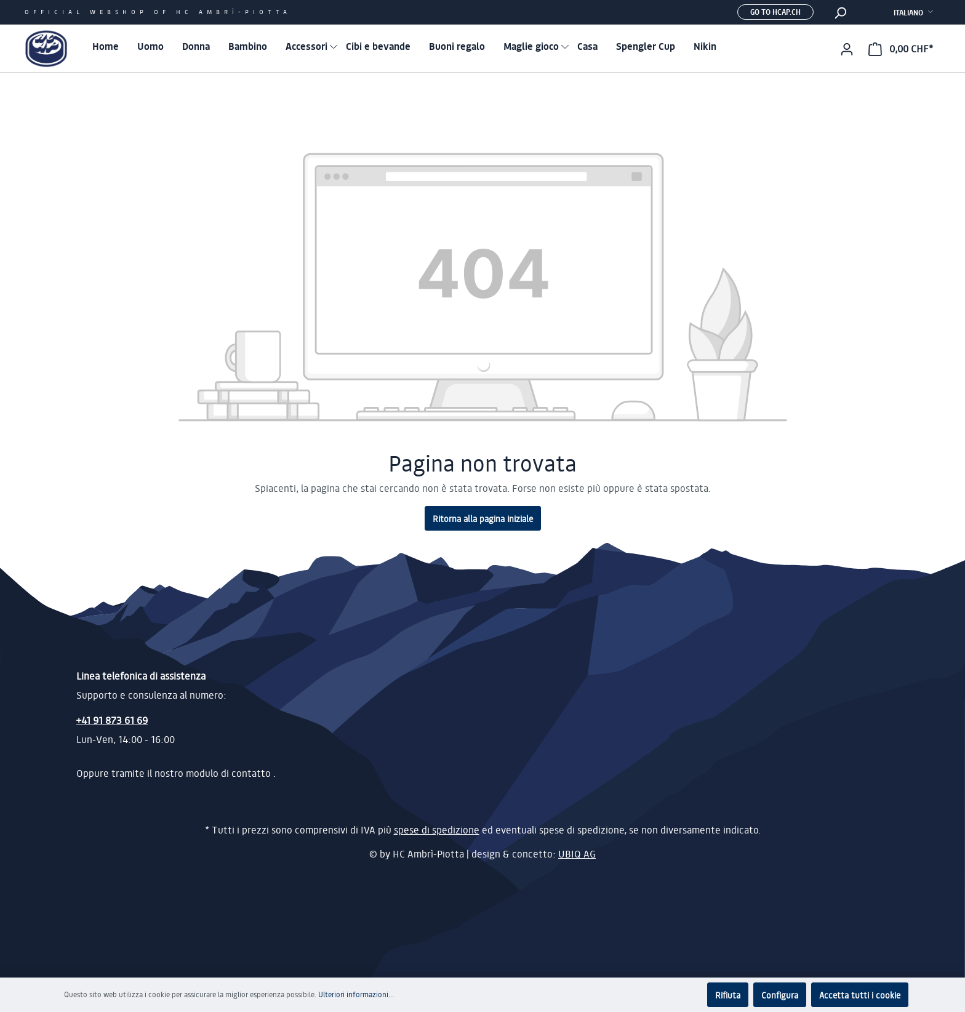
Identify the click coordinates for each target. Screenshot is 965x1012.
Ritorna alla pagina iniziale (483, 518)
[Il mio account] (847, 48)
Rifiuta (727, 994)
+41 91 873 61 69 (112, 719)
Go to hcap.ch (775, 12)
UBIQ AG (577, 854)
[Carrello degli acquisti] (900, 48)
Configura (779, 994)
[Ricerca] (840, 12)
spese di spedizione (436, 830)
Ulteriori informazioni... (356, 994)
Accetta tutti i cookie (859, 994)
